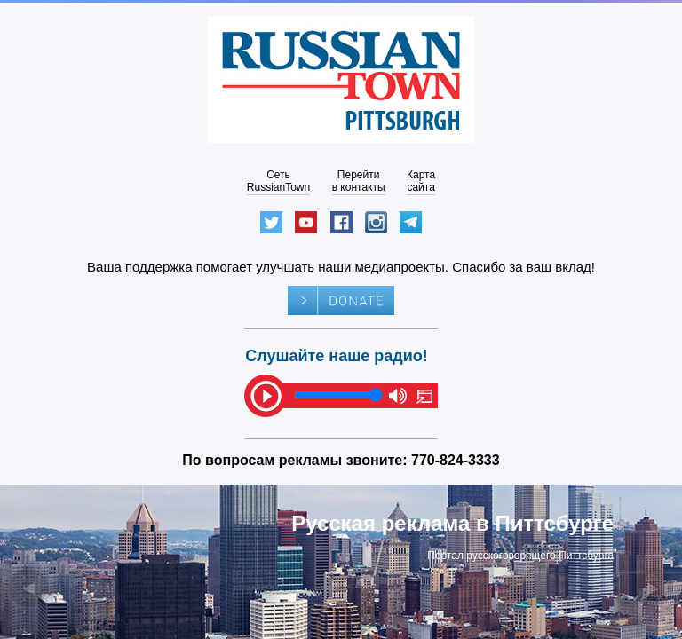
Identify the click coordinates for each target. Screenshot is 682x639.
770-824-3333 (455, 460)
